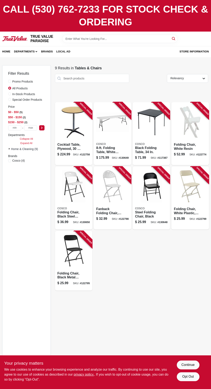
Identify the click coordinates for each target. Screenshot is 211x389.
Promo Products (22, 81)
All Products (20, 88)
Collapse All (26, 138)
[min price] (14, 127)
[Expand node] (10, 149)
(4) (18, 160)
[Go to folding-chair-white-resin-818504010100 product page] (190, 133)
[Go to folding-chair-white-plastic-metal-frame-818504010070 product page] (190, 198)
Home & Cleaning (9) (24, 149)
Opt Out (188, 376)
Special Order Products (27, 100)
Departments (24, 51)
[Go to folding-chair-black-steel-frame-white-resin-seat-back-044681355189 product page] (74, 198)
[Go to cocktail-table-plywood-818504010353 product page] (74, 133)
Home (6, 51)
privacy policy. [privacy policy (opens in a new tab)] (84, 374)
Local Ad (63, 51)
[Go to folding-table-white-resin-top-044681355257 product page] (112, 133)
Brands (47, 51)
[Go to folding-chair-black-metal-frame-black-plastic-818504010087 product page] (74, 261)
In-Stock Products (23, 94)
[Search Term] (120, 39)
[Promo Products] (9, 81)
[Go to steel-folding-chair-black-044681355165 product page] (151, 198)
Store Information (194, 51)
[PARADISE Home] (15, 38)
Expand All (26, 143)
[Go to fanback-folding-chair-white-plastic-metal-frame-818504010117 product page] (112, 198)
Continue (188, 365)
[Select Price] (42, 127)
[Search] (174, 38)
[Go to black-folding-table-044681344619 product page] (151, 133)
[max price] (30, 127)
